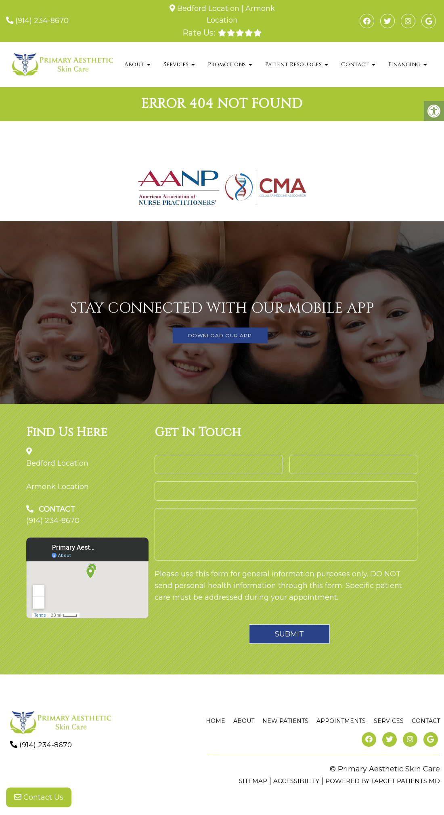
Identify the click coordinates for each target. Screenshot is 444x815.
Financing (404, 64)
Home (215, 721)
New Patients (285, 721)
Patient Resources (293, 64)
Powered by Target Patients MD (382, 781)
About (134, 64)
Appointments (341, 721)
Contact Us (38, 798)
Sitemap (253, 781)
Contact (355, 64)
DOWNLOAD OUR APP (220, 335)
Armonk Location (57, 486)
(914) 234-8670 (42, 20)
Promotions (227, 64)
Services (175, 64)
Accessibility (296, 781)
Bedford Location (208, 8)
